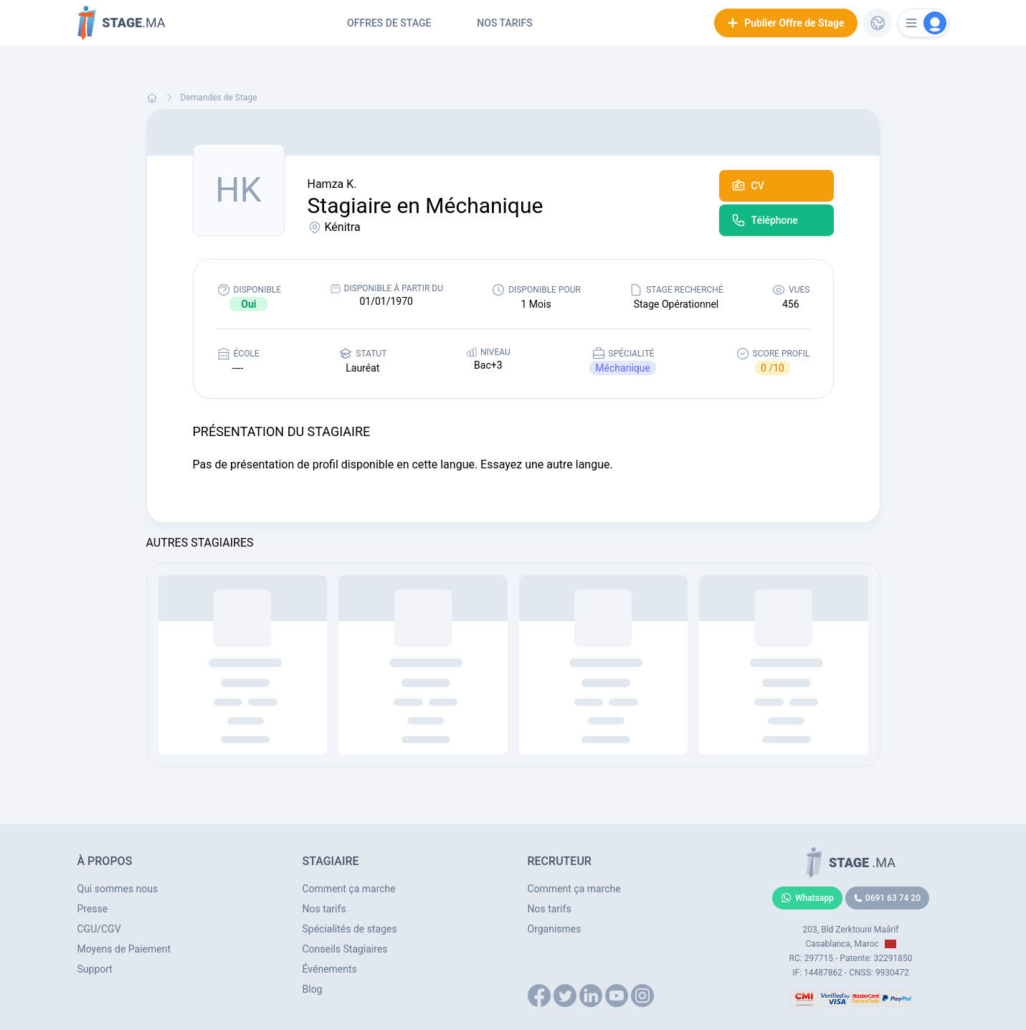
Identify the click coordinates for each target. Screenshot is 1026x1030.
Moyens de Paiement (124, 949)
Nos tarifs (504, 23)
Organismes (554, 929)
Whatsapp (807, 898)
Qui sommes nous (117, 888)
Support (95, 969)
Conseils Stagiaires (345, 949)
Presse (92, 909)
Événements (330, 969)
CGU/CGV (99, 929)
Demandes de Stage (219, 98)
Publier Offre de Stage (785, 23)
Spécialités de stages (350, 929)
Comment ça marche (349, 888)
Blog (313, 989)
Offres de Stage (389, 23)
